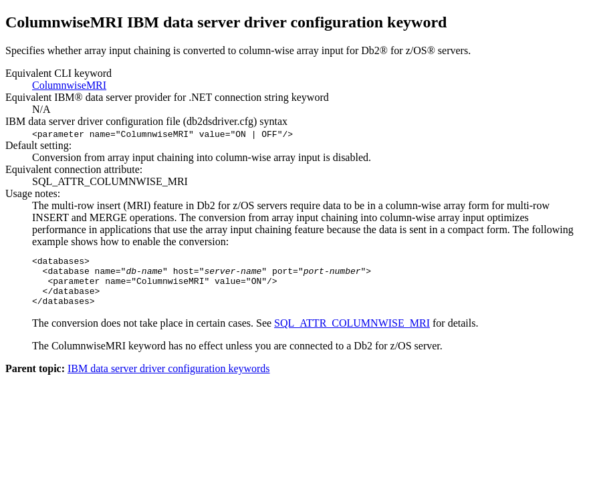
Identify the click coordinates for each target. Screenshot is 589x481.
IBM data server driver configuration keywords (169, 378)
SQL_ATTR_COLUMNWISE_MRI (352, 333)
